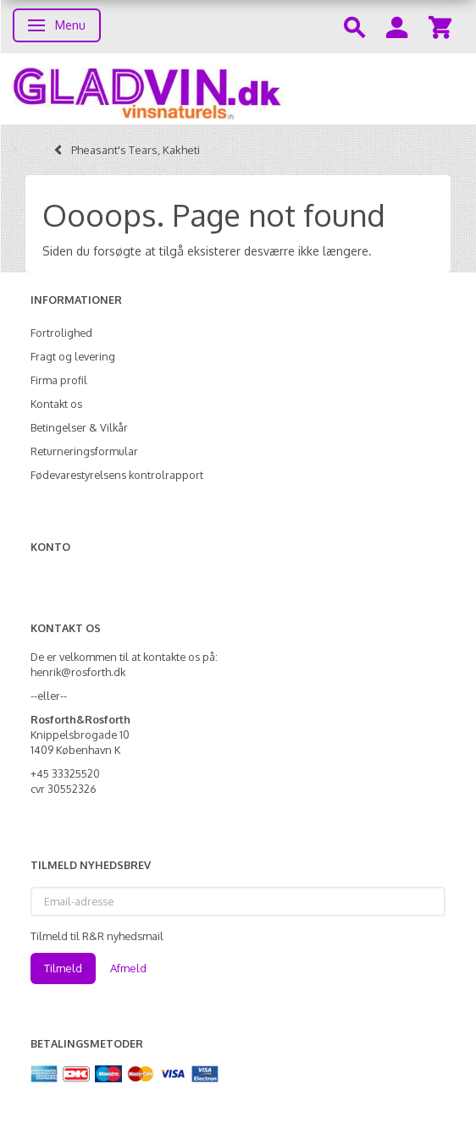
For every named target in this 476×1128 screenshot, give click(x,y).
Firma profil (58, 380)
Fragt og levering (72, 356)
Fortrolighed (61, 332)
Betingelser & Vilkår (79, 427)
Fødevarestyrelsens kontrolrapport (116, 474)
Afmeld (128, 968)
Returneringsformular (84, 451)
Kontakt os (56, 403)
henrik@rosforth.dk (77, 672)
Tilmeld (63, 968)
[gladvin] (238, 88)
